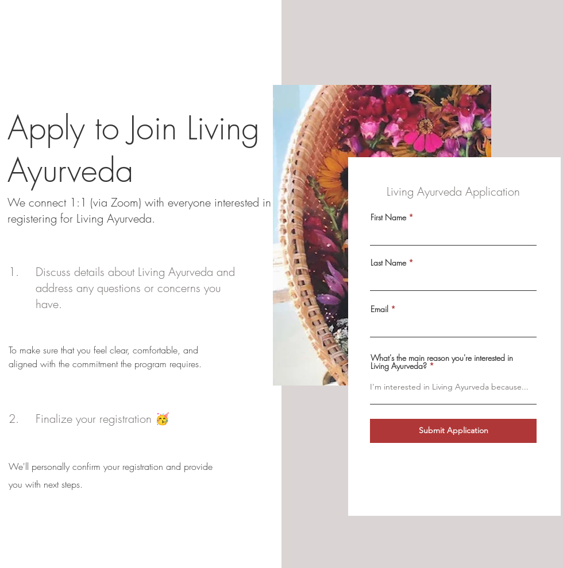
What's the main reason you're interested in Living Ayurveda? (442, 362)
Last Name (388, 263)
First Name (388, 217)
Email (379, 309)
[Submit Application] (453, 431)
